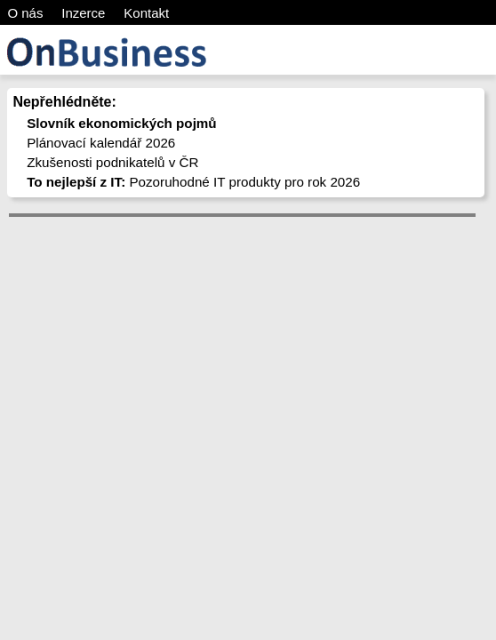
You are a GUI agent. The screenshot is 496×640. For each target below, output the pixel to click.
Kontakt (146, 12)
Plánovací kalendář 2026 (101, 142)
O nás (25, 12)
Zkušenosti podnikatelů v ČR (112, 162)
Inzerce (83, 12)
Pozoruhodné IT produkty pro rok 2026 (193, 181)
